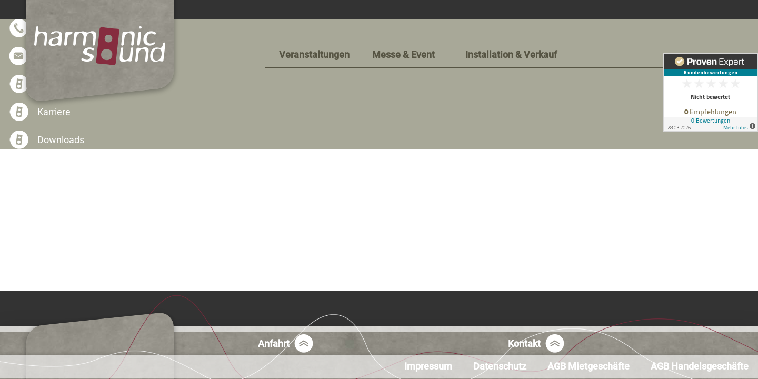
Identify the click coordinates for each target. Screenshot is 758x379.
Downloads (60, 139)
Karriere (54, 111)
